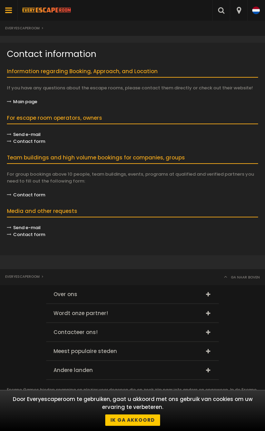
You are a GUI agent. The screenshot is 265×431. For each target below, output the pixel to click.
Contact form (29, 195)
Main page (25, 101)
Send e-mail (27, 134)
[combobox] (238, 10)
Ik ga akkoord (132, 420)
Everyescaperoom (22, 28)
